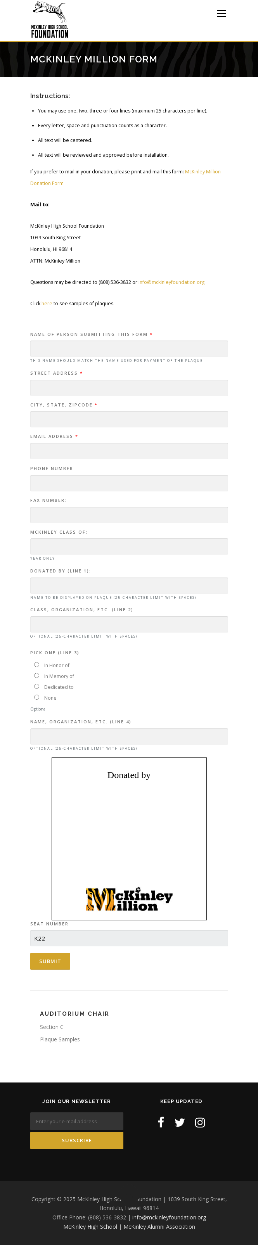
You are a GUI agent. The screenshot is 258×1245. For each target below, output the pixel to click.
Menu (221, 13)
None (45, 698)
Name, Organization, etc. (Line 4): (81, 722)
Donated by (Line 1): (60, 571)
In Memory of (54, 676)
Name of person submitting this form (91, 334)
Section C (52, 1027)
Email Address (54, 436)
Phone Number (51, 468)
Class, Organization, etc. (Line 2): (82, 609)
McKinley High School (90, 1226)
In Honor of (51, 665)
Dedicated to (54, 687)
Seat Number (49, 924)
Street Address (56, 373)
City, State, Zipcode (64, 405)
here (47, 303)
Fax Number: (48, 500)
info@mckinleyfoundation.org (171, 282)
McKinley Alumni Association (159, 1226)
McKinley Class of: (59, 532)
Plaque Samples (60, 1039)
